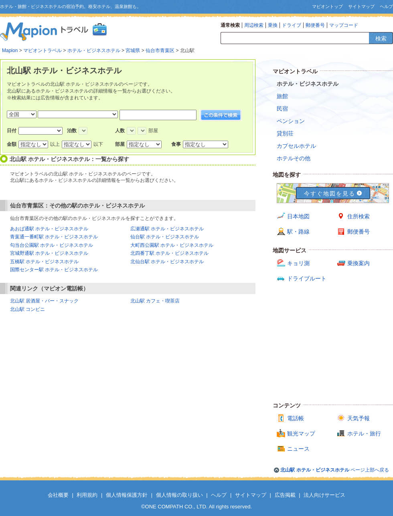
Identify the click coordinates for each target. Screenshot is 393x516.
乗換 (273, 25)
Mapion (10, 50)
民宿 (282, 108)
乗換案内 (358, 263)
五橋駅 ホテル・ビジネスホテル (44, 261)
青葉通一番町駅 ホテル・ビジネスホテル (54, 237)
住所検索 (358, 216)
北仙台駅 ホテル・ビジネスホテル (167, 261)
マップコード (343, 25)
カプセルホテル (296, 146)
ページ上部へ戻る (334, 470)
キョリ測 (298, 263)
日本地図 (298, 216)
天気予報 (358, 418)
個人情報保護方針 (127, 495)
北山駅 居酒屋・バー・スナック (44, 301)
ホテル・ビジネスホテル (93, 50)
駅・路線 (298, 231)
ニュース (298, 448)
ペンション (291, 121)
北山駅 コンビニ (27, 309)
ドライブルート (306, 278)
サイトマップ (361, 6)
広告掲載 (285, 495)
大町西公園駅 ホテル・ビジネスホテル (171, 245)
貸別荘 (285, 133)
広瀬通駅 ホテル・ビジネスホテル (167, 229)
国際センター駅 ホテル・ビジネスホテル (54, 269)
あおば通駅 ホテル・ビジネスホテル (49, 229)
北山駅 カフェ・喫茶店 (155, 301)
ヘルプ (386, 6)
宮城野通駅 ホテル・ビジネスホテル (49, 253)
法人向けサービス (324, 495)
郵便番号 (315, 25)
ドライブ (291, 25)
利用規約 (87, 495)
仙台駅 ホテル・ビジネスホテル (164, 237)
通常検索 (230, 25)
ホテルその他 (293, 158)
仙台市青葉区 (160, 50)
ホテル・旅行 (364, 433)
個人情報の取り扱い (179, 495)
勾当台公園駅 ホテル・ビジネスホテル (51, 245)
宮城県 (133, 50)
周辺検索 (253, 25)
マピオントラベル (42, 50)
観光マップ (301, 433)
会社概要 (58, 495)
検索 (381, 38)
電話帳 (295, 418)
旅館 (282, 96)
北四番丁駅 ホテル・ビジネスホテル (169, 253)
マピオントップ (327, 6)
